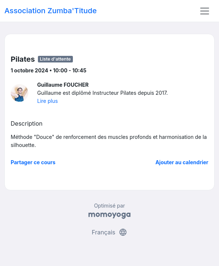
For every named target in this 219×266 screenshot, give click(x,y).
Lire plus (47, 101)
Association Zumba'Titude (50, 10)
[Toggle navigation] (205, 11)
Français (109, 232)
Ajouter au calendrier (181, 162)
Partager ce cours (33, 162)
